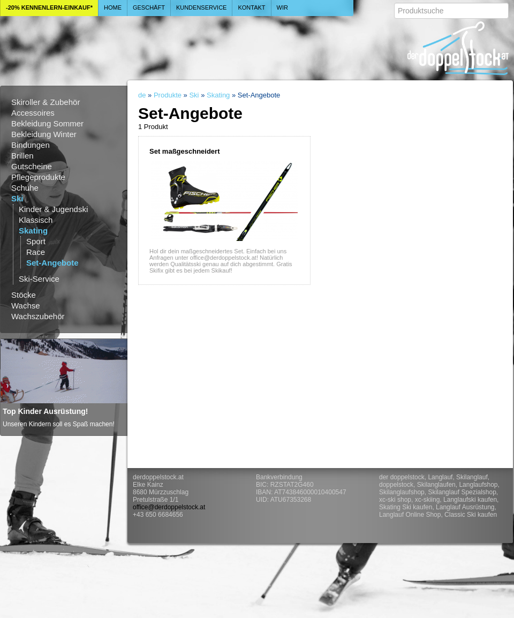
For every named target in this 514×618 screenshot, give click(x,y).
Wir (282, 7)
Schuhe (25, 187)
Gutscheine (31, 166)
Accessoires (33, 112)
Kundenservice (201, 7)
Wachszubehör (38, 316)
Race (35, 252)
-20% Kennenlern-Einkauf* (49, 7)
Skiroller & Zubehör (45, 102)
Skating (33, 230)
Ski (17, 198)
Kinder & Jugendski (53, 209)
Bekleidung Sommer (47, 123)
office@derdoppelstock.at (169, 507)
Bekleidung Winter (44, 134)
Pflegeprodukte (38, 177)
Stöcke (23, 294)
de (142, 95)
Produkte (168, 95)
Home (113, 7)
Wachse (25, 305)
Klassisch (35, 219)
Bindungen (30, 144)
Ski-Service (39, 278)
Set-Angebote (52, 262)
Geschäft (149, 7)
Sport (36, 241)
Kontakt (251, 7)
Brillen (22, 155)
